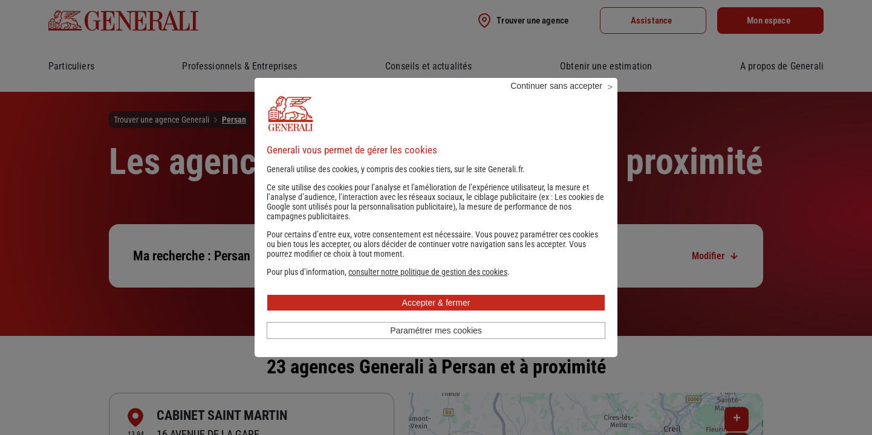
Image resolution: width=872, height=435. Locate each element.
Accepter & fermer (436, 319)
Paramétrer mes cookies (436, 347)
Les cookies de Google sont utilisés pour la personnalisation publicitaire (435, 218)
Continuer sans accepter (556, 102)
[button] (427, 288)
